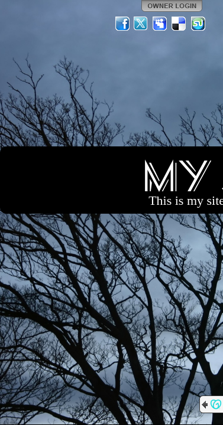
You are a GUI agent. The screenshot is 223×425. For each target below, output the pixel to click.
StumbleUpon (198, 23)
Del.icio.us (179, 23)
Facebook (122, 23)
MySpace (160, 23)
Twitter (141, 23)
